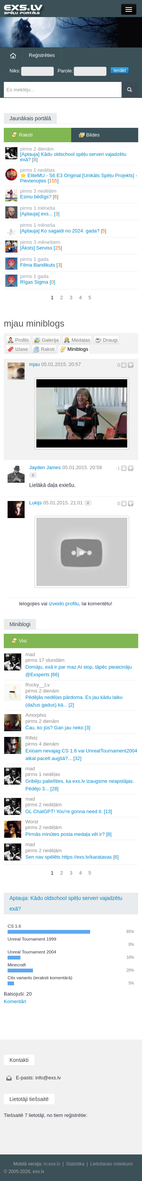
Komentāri (15, 1001)
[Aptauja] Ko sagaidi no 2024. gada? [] (71, 229)
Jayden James (45, 467)
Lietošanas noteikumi (111, 1164)
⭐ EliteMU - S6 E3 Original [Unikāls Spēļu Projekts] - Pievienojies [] (71, 175)
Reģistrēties (42, 55)
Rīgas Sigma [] (71, 280)
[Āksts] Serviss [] (71, 246)
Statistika (75, 1164)
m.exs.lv (52, 1164)
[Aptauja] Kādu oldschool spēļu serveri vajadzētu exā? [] (71, 154)
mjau (34, 364)
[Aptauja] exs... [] (71, 211)
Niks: (31, 71)
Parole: (82, 71)
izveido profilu (64, 603)
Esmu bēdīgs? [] (71, 194)
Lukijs (35, 503)
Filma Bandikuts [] (71, 263)
